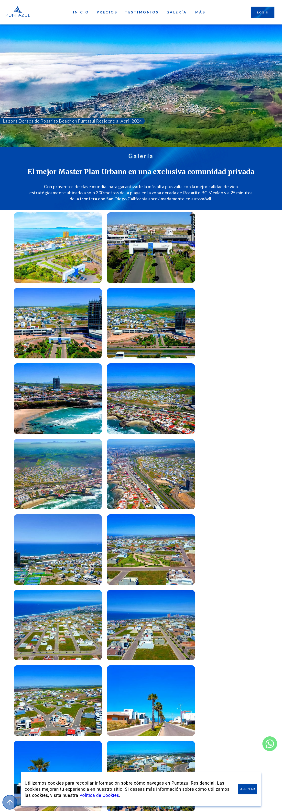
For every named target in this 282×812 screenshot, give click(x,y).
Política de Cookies (99, 795)
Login (263, 12)
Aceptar (247, 789)
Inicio (81, 12)
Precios (107, 12)
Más (200, 12)
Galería (176, 12)
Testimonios (142, 12)
